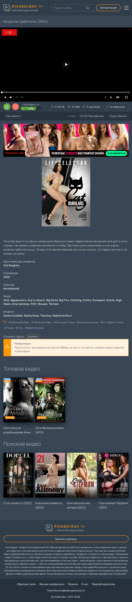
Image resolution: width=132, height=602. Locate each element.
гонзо (10, 327)
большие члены (65, 322)
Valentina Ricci (62, 315)
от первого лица (113, 322)
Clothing (75, 300)
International (20, 304)
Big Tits (64, 300)
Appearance (18, 300)
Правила (73, 584)
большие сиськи (88, 322)
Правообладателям (103, 584)
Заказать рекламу (66, 539)
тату (20, 327)
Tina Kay (45, 315)
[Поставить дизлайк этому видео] (15, 106)
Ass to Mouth (36, 300)
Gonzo (110, 300)
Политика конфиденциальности (66, 590)
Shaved (42, 304)
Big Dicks (52, 300)
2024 (6, 277)
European (99, 300)
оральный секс (43, 322)
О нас (84, 584)
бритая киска (35, 327)
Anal (6, 300)
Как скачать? (13, 116)
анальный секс (20, 322)
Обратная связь (26, 584)
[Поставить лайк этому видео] (6, 106)
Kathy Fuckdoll (12, 315)
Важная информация (52, 584)
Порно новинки (118, 116)
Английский (11, 288)
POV (33, 304)
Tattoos (54, 304)
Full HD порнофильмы (92, 116)
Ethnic (87, 300)
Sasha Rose (31, 315)
